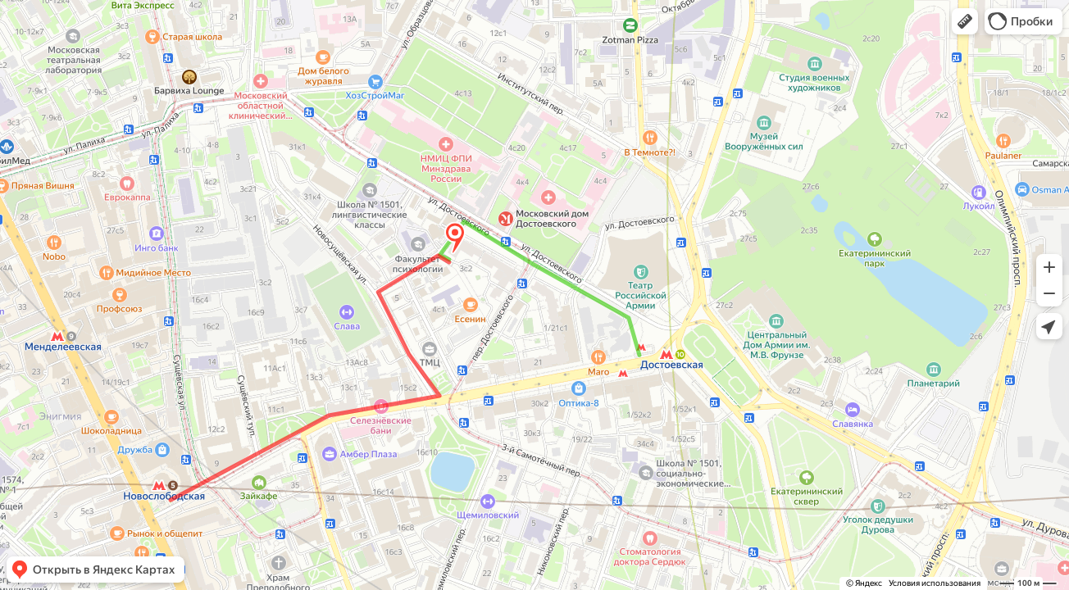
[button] (965, 21)
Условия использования (934, 583)
